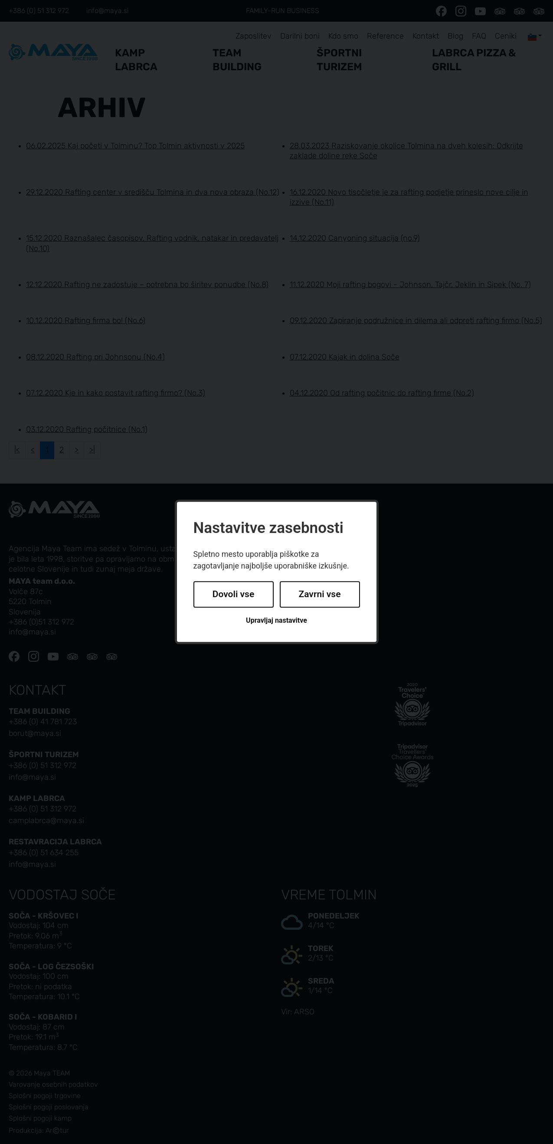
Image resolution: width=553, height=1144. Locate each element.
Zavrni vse (320, 594)
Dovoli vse (233, 594)
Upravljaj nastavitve (276, 620)
